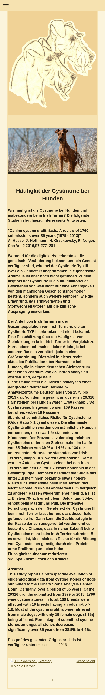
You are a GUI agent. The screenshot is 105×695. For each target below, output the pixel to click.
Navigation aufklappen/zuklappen (52, 5)
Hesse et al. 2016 (52, 645)
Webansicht (86, 661)
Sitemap (45, 661)
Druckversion (23, 661)
